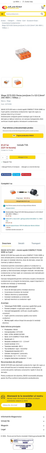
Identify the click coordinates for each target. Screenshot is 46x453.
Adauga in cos (23, 157)
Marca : (3, 101)
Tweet (17, 174)
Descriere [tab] (6, 243)
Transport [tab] (36, 243)
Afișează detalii (10, 208)
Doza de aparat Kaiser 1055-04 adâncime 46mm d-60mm (23, 225)
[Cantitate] (3, 158)
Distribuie (7, 174)
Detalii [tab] (21, 243)
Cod (2, 104)
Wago (9, 101)
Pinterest (27, 174)
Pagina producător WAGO (25, 136)
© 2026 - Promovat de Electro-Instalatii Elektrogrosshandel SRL (23, 436)
